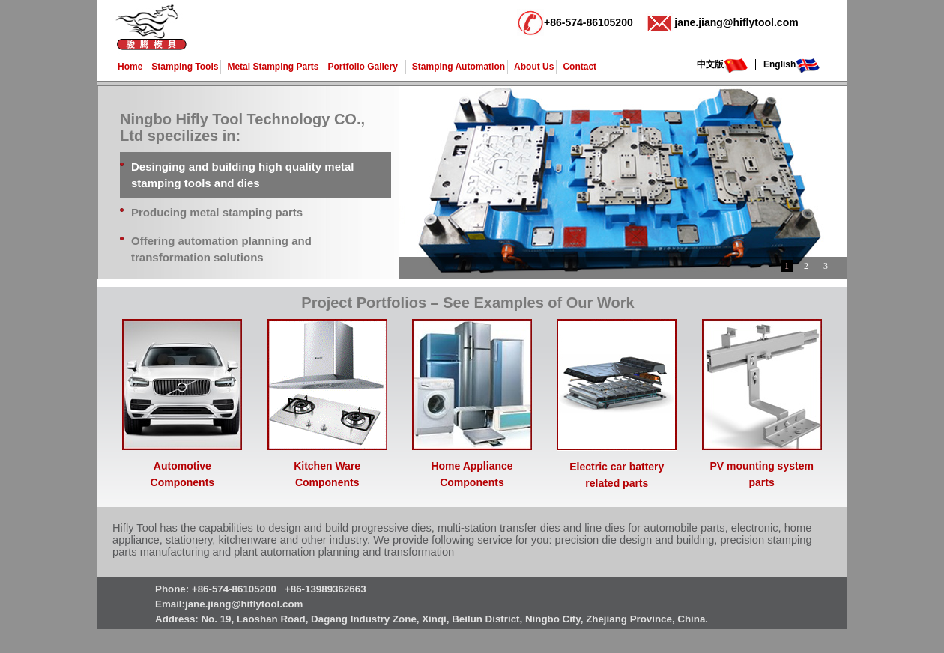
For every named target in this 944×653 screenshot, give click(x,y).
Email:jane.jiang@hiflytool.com (229, 604)
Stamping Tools (184, 66)
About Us (534, 66)
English (779, 64)
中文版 (710, 64)
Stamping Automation (458, 66)
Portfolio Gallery (362, 66)
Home (130, 66)
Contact (579, 66)
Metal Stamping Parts (272, 66)
